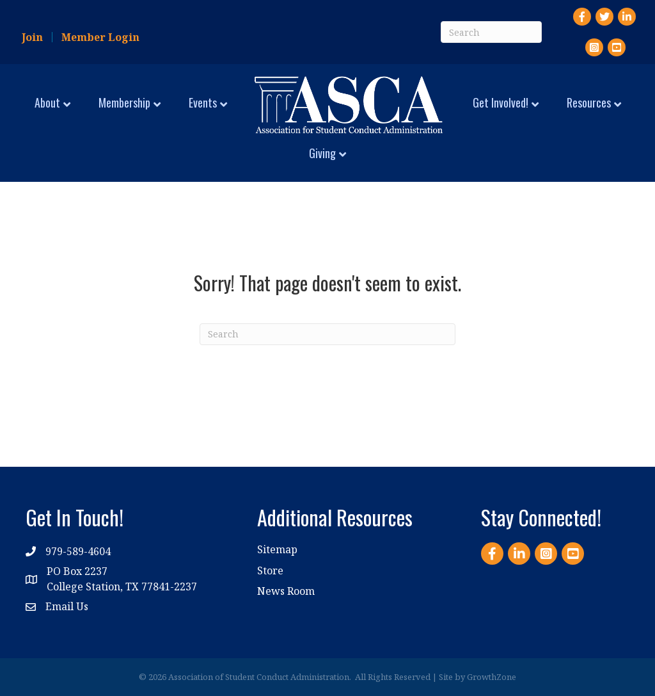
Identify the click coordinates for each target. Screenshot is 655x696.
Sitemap (277, 549)
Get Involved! (500, 102)
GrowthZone (491, 677)
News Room (286, 591)
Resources (589, 102)
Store (270, 570)
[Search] (491, 32)
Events (203, 102)
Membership (124, 102)
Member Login (100, 37)
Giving (322, 153)
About (47, 102)
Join (32, 37)
